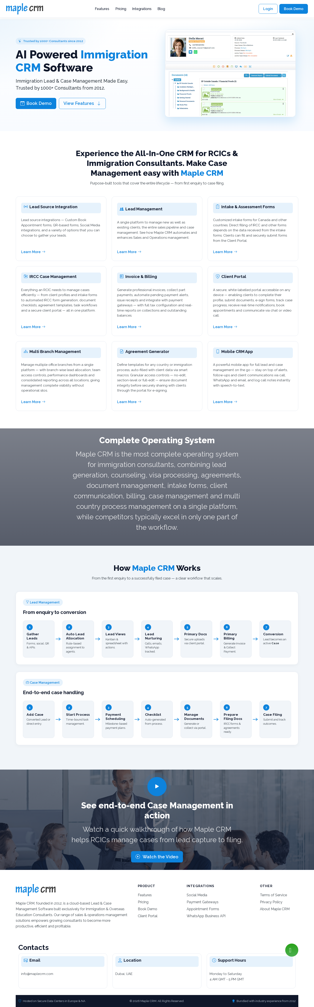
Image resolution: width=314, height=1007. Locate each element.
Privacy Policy (271, 902)
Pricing (120, 9)
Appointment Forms (203, 909)
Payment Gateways (202, 902)
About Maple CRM (275, 909)
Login (268, 9)
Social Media (197, 895)
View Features (82, 103)
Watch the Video (157, 856)
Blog (161, 9)
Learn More (33, 252)
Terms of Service (273, 895)
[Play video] (157, 786)
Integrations (142, 9)
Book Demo (293, 9)
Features (102, 9)
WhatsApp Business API (206, 916)
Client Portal (147, 916)
